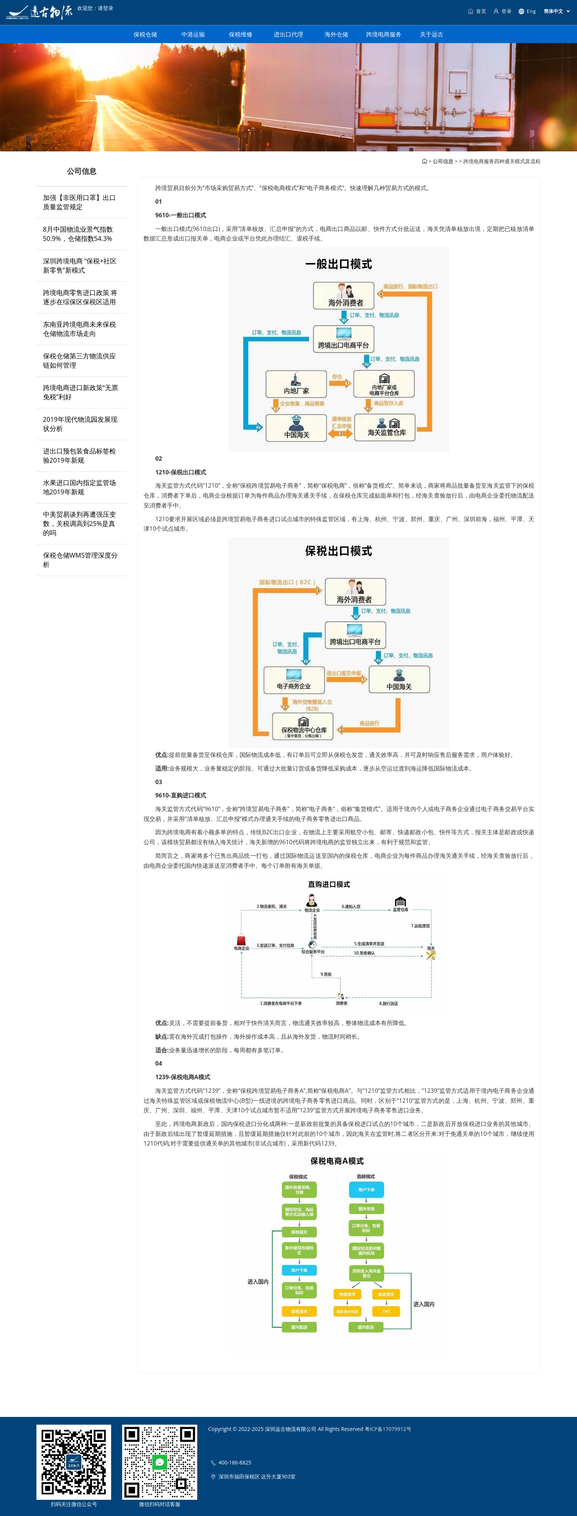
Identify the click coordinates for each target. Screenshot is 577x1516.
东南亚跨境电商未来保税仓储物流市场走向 (79, 329)
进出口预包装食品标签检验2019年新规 (79, 455)
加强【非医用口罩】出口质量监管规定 (79, 202)
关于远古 (431, 34)
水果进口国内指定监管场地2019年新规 (79, 487)
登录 (502, 11)
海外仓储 (336, 34)
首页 (476, 11)
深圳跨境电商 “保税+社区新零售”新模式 (80, 265)
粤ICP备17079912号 (388, 1428)
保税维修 (240, 34)
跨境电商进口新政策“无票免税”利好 (80, 392)
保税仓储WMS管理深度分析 (80, 560)
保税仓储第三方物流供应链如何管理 (79, 360)
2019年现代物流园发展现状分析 (80, 424)
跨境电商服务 (383, 34)
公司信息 (443, 161)
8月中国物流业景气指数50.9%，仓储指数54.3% (78, 234)
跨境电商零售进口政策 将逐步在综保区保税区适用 (80, 297)
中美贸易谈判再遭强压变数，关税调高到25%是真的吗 (79, 523)
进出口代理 (288, 34)
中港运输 (193, 34)
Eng (527, 11)
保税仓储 (145, 34)
